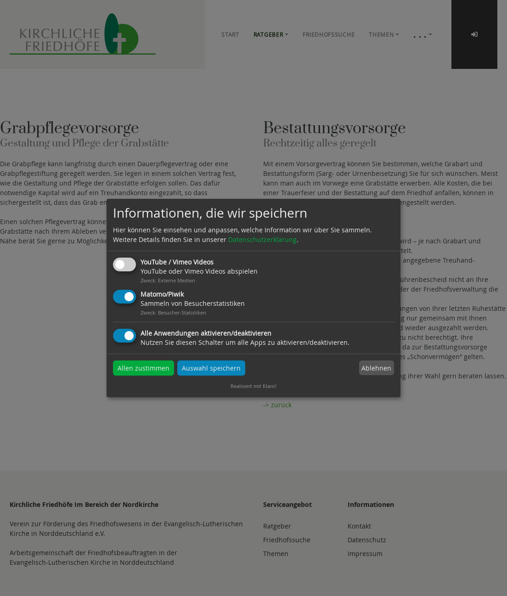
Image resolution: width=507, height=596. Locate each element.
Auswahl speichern (211, 368)
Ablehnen (376, 368)
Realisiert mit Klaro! (253, 385)
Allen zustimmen (143, 368)
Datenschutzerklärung (262, 239)
